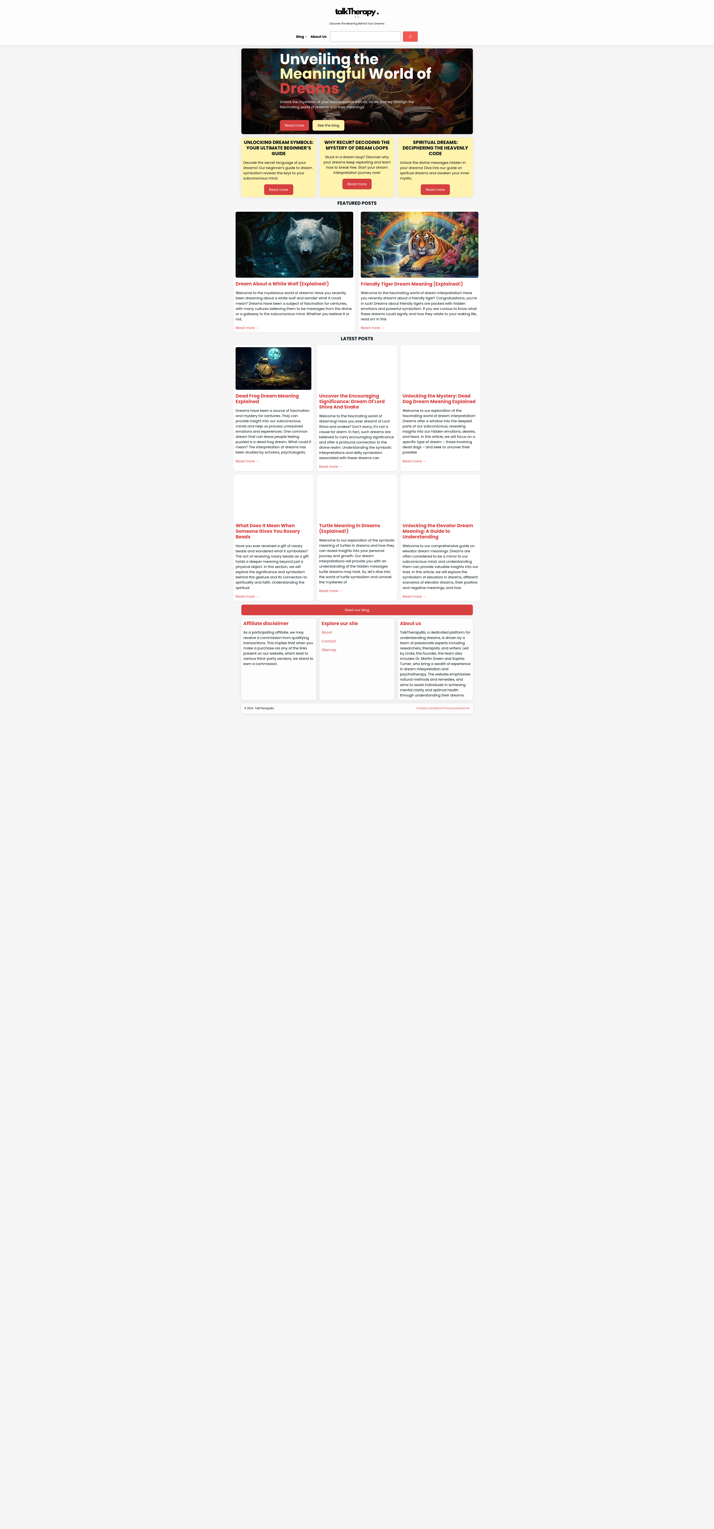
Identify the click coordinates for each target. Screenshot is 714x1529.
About (327, 632)
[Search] (410, 36)
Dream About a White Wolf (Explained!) (282, 284)
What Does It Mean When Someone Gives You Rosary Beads (268, 531)
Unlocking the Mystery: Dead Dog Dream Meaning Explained (439, 398)
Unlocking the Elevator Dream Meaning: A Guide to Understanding (438, 531)
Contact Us (423, 708)
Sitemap (329, 649)
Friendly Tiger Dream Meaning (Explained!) (412, 284)
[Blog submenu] (306, 37)
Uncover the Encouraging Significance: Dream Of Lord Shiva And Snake (352, 401)
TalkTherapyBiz (264, 708)
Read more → (247, 327)
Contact (329, 641)
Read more (294, 125)
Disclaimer (463, 708)
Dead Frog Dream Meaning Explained (267, 398)
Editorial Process (443, 708)
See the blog (328, 125)
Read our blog (357, 610)
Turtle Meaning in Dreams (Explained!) (349, 528)
